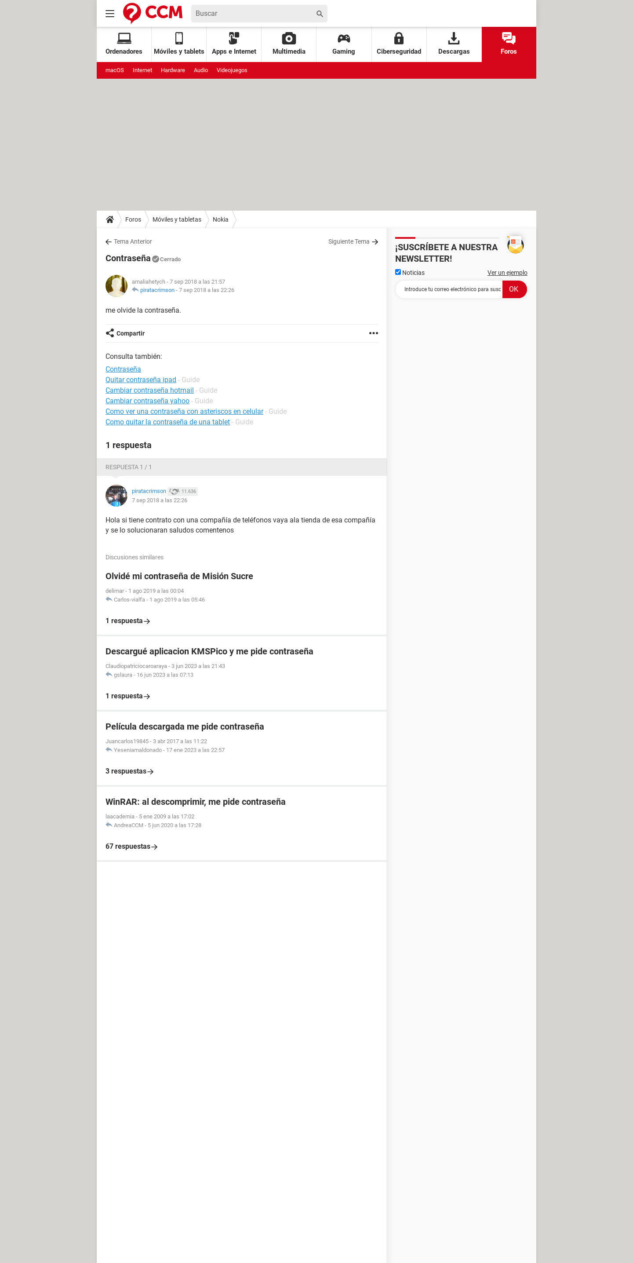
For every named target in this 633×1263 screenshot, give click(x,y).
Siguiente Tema (349, 241)
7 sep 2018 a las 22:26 (206, 290)
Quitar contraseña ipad (141, 380)
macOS (115, 70)
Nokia (221, 219)
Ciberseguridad (399, 43)
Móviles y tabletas (177, 219)
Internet (142, 70)
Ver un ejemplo (507, 272)
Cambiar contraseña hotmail (150, 390)
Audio (201, 70)
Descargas (454, 43)
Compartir (130, 333)
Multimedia (289, 43)
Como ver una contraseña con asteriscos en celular (184, 411)
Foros (509, 43)
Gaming (343, 43)
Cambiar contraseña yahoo (147, 401)
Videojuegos (232, 70)
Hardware (173, 70)
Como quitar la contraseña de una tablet (168, 422)
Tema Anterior (133, 241)
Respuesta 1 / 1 (129, 467)
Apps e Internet (234, 43)
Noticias (410, 272)
